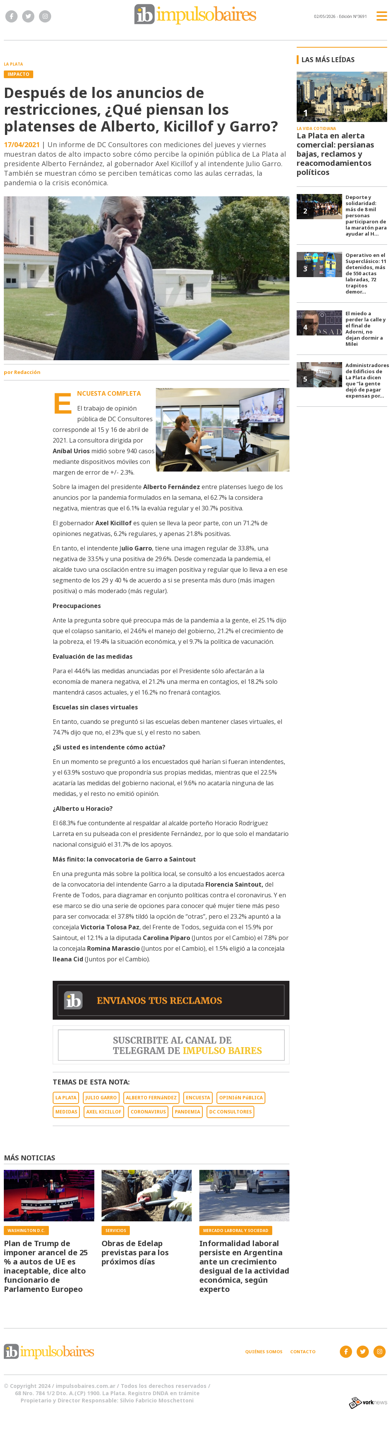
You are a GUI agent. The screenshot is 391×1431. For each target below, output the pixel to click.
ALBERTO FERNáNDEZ (151, 1097)
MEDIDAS (66, 1112)
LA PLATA (65, 1097)
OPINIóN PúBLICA (241, 1097)
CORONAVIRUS (148, 1112)
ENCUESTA (198, 1097)
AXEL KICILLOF (103, 1112)
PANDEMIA (187, 1112)
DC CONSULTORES (230, 1112)
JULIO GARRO (101, 1097)
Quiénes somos (264, 1351)
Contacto (302, 1351)
